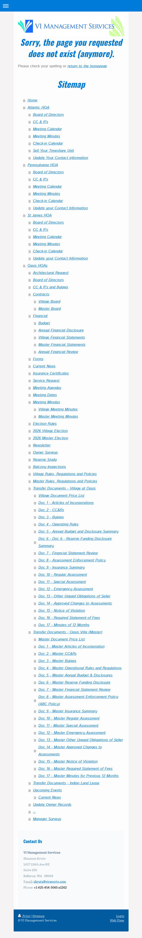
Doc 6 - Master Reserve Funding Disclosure (74, 682)
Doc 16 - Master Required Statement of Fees (75, 768)
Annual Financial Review (58, 352)
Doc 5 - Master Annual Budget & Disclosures (75, 675)
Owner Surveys (45, 452)
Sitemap (38, 916)
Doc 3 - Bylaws (51, 517)
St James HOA (40, 215)
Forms (38, 359)
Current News (44, 366)
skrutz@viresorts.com (50, 882)
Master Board (49, 308)
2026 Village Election (50, 431)
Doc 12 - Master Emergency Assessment (72, 732)
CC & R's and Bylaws (50, 287)
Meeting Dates (45, 395)
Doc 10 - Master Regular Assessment (69, 718)
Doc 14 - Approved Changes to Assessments (75, 603)
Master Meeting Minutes (58, 416)
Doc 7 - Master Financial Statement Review (74, 689)
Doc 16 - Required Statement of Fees (69, 617)
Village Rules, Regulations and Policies (65, 474)
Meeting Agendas (47, 387)
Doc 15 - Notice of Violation (61, 610)
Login (120, 916)
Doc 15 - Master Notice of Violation (68, 761)
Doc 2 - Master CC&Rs (57, 653)
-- (34, 812)
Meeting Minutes (46, 136)
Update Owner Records (52, 804)
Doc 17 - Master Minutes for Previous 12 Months (78, 776)
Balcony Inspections (49, 467)
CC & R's (40, 122)
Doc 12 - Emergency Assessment (65, 589)
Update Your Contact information (60, 158)
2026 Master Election (50, 438)
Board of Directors (48, 114)
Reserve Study (45, 459)
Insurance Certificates (51, 373)
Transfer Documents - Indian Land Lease (66, 783)
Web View (117, 920)
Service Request (46, 380)
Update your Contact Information (60, 208)
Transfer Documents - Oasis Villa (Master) (67, 632)
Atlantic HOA (38, 107)
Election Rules (45, 423)
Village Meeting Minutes (58, 409)
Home (32, 100)
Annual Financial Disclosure (61, 330)
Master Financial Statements (61, 344)
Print (24, 916)
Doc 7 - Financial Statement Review (68, 553)
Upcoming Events (47, 790)
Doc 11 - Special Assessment (62, 582)
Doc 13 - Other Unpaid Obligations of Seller (74, 596)
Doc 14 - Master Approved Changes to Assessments (70, 751)
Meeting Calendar (47, 129)
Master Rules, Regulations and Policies (65, 481)
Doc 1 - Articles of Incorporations (66, 502)
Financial (40, 316)
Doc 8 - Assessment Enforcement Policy (72, 560)
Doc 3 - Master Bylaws (57, 661)
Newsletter (42, 445)
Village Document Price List (61, 495)
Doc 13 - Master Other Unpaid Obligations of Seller (80, 740)
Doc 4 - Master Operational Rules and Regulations (80, 668)
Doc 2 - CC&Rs (51, 510)
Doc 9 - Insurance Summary (61, 567)
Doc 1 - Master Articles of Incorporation (71, 646)
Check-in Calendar (48, 143)
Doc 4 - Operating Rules (58, 524)
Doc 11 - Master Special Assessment (68, 725)
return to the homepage (87, 66)
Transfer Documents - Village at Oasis (64, 488)
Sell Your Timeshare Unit (53, 150)
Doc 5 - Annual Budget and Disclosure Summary (78, 531)
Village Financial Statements (61, 337)
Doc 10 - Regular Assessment (62, 574)
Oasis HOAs (37, 265)
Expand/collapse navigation (71, 5)
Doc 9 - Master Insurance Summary (67, 711)
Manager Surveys (47, 819)
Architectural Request (51, 272)
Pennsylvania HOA (43, 165)
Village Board (49, 301)
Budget (44, 323)
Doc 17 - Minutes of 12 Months (63, 625)
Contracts (41, 294)
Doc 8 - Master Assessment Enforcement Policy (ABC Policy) (78, 700)
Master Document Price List (61, 639)
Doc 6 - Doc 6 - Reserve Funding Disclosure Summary (75, 542)
